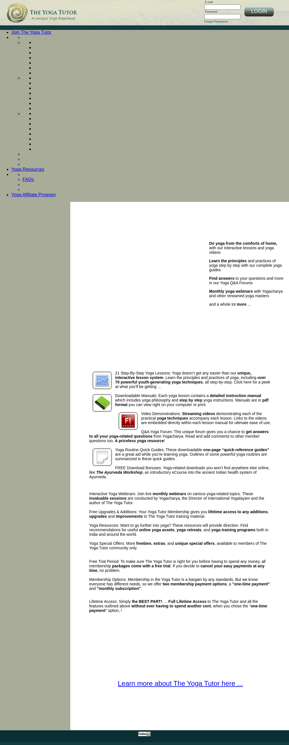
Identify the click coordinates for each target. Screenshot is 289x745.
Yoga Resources (27, 169)
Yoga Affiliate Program (33, 194)
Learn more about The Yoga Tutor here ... (180, 683)
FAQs (28, 179)
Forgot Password (216, 21)
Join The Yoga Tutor (31, 32)
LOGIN (259, 11)
